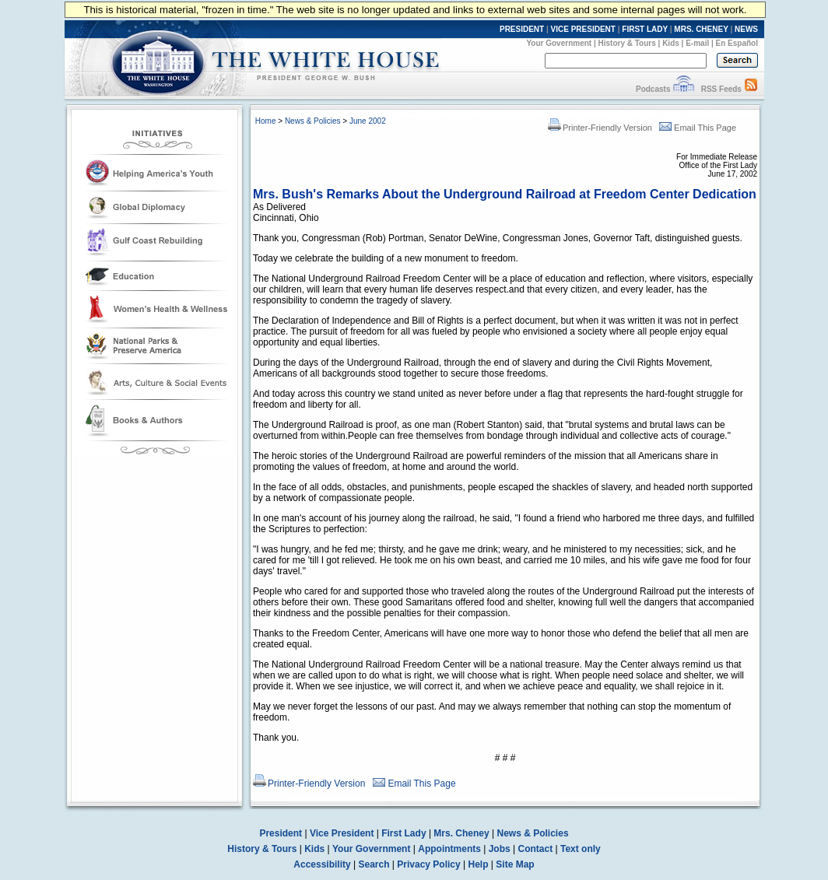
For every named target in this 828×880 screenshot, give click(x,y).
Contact (535, 848)
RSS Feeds (721, 89)
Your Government (558, 43)
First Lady (403, 833)
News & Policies (313, 121)
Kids (670, 43)
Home (265, 121)
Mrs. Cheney (461, 833)
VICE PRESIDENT (583, 29)
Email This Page (697, 127)
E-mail (697, 43)
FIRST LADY (645, 29)
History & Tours (627, 43)
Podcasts (653, 89)
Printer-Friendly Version (600, 127)
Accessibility (321, 864)
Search (374, 864)
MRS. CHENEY (701, 29)
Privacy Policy (428, 864)
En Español (737, 43)
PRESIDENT (522, 29)
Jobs (499, 848)
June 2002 (367, 121)
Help (478, 864)
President (280, 833)
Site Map (515, 864)
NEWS (746, 29)
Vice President (342, 833)
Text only (580, 848)
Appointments (449, 848)
